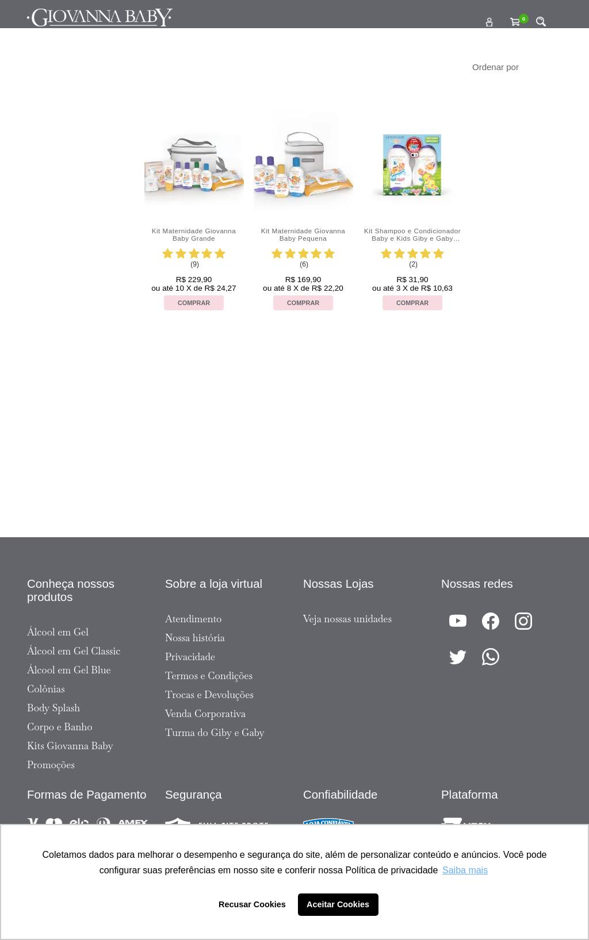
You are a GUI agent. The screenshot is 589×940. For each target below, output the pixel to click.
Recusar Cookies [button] (252, 904)
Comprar (194, 302)
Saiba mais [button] (465, 870)
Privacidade (190, 656)
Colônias (46, 689)
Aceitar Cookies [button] (338, 904)
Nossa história (195, 637)
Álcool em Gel (58, 632)
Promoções (51, 764)
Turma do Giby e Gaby (215, 732)
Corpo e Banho (60, 727)
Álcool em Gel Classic (73, 651)
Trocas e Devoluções (209, 694)
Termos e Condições (209, 675)
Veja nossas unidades (347, 618)
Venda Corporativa (205, 713)
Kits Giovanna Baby (70, 745)
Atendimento (193, 618)
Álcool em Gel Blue (69, 670)
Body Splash (53, 708)
